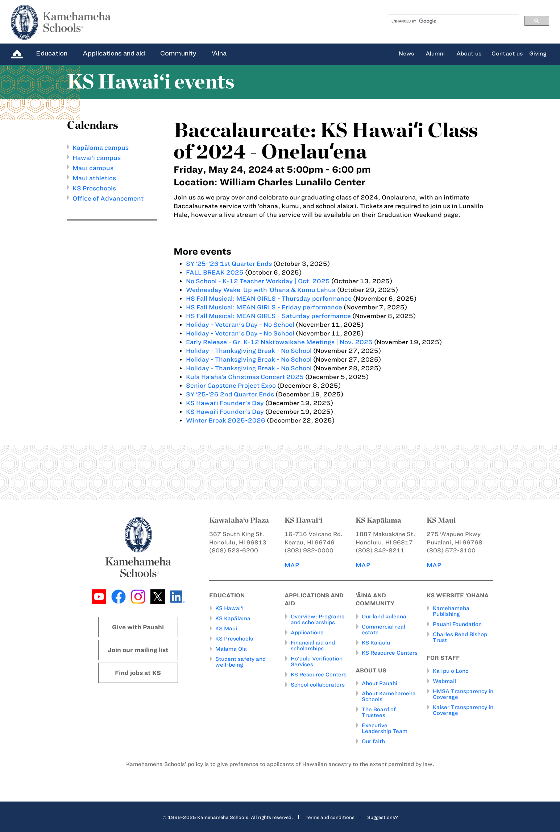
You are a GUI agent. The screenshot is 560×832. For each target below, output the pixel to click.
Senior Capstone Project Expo (231, 385)
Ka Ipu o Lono (451, 671)
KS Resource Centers (319, 674)
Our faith (373, 741)
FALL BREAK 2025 (215, 272)
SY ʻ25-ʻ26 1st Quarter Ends (229, 263)
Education (51, 53)
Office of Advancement (108, 198)
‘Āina (219, 53)
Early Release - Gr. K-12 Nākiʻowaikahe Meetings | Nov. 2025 (279, 342)
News (406, 53)
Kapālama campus (100, 147)
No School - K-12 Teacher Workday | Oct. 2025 (258, 281)
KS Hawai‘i (229, 608)
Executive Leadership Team (384, 728)
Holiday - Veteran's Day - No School (240, 324)
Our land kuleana (384, 616)
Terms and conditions (330, 817)
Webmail (444, 681)
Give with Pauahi (138, 627)
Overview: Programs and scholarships (317, 619)
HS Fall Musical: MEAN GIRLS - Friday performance (264, 307)
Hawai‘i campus (96, 158)
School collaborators (318, 685)
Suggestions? (382, 817)
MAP (292, 565)
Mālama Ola (231, 649)
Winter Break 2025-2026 (225, 420)
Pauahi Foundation (457, 624)
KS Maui (226, 628)
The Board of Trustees (379, 712)
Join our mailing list (138, 650)
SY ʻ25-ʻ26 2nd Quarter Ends (230, 394)
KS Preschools (94, 188)
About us (468, 53)
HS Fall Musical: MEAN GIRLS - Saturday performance (268, 316)
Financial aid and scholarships (313, 645)
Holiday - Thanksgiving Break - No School (249, 350)
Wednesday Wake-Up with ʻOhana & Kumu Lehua (261, 290)
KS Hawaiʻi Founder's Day (225, 403)
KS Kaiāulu (376, 643)
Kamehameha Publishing (451, 611)
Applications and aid (114, 53)
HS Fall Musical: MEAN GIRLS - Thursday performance (269, 298)
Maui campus (92, 168)
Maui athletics (94, 178)
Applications (307, 632)
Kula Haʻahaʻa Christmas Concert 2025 (245, 377)
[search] (452, 21)
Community (178, 53)
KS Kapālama (232, 618)
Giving (538, 53)
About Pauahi (379, 683)
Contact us (507, 53)
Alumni (435, 53)
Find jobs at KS (138, 673)
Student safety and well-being (240, 662)
